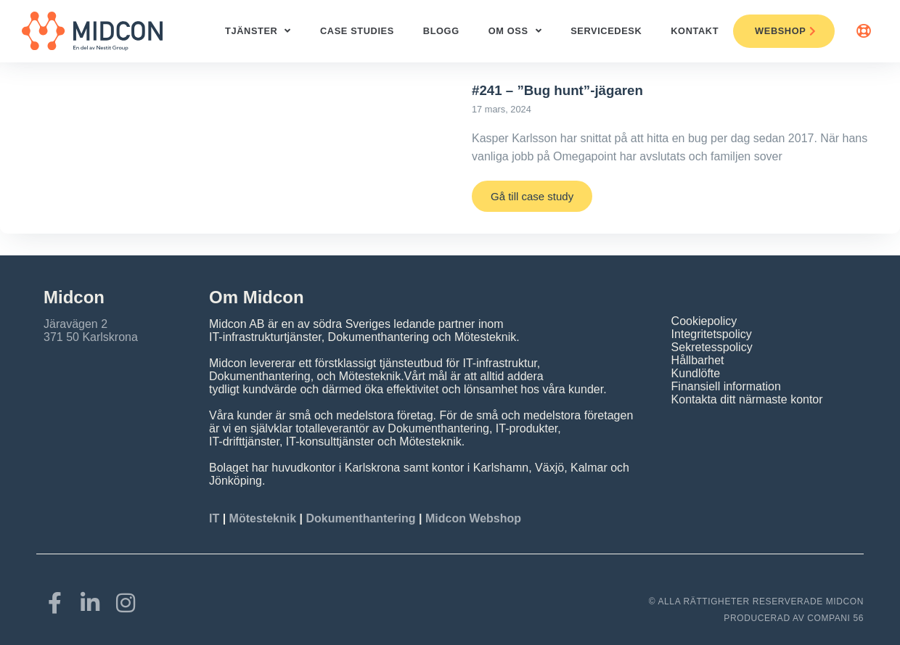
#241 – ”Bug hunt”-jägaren (557, 90)
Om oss (514, 32)
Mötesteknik (262, 518)
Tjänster (258, 32)
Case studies (357, 30)
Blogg (441, 30)
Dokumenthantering (360, 518)
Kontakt (695, 30)
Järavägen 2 (75, 324)
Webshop (786, 30)
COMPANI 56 (835, 618)
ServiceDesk (606, 30)
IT (216, 518)
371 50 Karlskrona (91, 337)
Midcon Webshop (473, 518)
